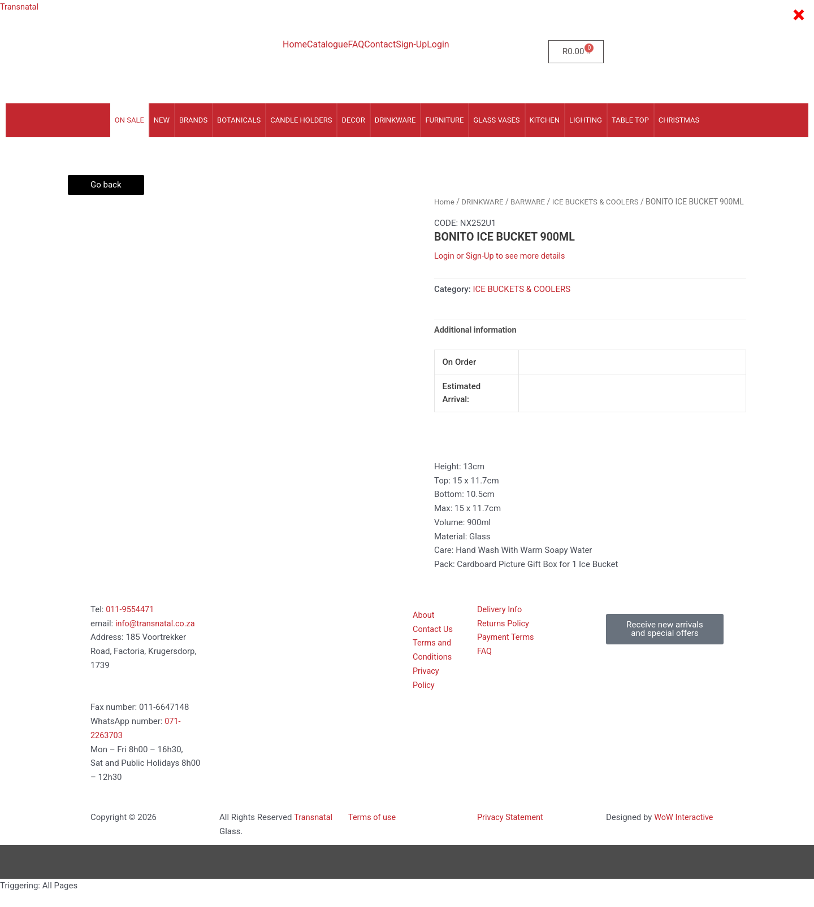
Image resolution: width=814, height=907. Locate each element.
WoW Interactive (684, 832)
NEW (162, 120)
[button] (665, 644)
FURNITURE (444, 120)
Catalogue (327, 44)
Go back (106, 185)
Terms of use (372, 832)
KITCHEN (545, 120)
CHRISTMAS (679, 120)
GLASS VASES (496, 120)
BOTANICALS (239, 120)
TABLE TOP (630, 120)
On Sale (129, 120)
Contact (380, 44)
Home (295, 44)
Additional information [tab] (476, 344)
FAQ (356, 44)
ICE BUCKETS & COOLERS (601, 201)
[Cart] (576, 51)
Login (438, 44)
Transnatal (20, 7)
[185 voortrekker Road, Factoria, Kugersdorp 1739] (278, 665)
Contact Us (433, 643)
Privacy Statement (511, 832)
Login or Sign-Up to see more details (502, 270)
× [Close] (798, 15)
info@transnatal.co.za (156, 638)
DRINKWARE (395, 120)
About (424, 630)
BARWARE (530, 201)
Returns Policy (504, 638)
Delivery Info (500, 624)
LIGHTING (585, 120)
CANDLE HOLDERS (301, 120)
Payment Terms (506, 652)
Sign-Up (411, 44)
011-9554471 (130, 624)
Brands (193, 120)
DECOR (353, 120)
